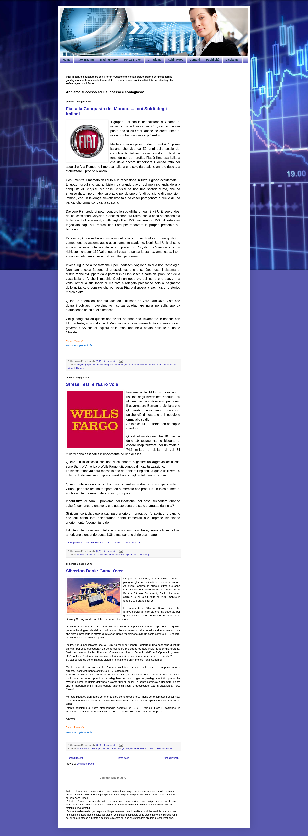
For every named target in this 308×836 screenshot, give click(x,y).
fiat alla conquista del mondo (110, 364)
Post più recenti (75, 758)
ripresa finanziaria (163, 748)
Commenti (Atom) (86, 763)
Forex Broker (133, 59)
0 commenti (109, 361)
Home (67, 59)
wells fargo (145, 554)
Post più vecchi (171, 758)
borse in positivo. (98, 748)
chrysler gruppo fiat (86, 364)
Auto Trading (85, 59)
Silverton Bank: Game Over (94, 570)
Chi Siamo (154, 59)
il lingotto (80, 368)
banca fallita (83, 748)
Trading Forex (109, 59)
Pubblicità (212, 59)
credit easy (114, 554)
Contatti (194, 59)
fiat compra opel (153, 364)
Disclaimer (232, 59)
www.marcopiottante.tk (79, 345)
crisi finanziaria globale (118, 748)
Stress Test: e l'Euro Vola (92, 384)
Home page (123, 758)
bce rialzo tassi (101, 554)
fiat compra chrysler (134, 364)
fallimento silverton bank (141, 748)
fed (122, 554)
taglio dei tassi (131, 554)
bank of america (85, 554)
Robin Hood (175, 59)
